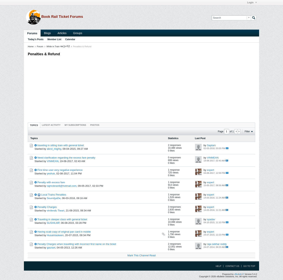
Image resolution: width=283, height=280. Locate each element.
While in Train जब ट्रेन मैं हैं (58, 46)
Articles (61, 33)
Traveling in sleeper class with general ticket (62, 219)
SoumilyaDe (54, 198)
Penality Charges (47, 207)
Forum (40, 46)
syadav (211, 219)
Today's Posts (36, 39)
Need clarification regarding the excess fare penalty (66, 157)
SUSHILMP (53, 222)
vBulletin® (239, 274)
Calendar (70, 39)
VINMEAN (52, 161)
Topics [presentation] (34, 125)
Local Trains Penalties (53, 194)
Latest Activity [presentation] (51, 125)
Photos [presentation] (94, 125)
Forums (32, 33)
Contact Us (232, 266)
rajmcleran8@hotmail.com (61, 185)
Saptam (211, 145)
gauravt (51, 247)
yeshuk (51, 173)
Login (252, 2)
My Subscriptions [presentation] (75, 125)
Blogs (47, 33)
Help (218, 266)
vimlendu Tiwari (55, 210)
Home (31, 46)
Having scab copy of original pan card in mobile (64, 231)
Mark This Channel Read (141, 255)
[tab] (34, 125)
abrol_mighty (54, 148)
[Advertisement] (141, 88)
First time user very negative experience (60, 170)
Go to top (249, 266)
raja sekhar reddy (217, 244)
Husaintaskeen (55, 235)
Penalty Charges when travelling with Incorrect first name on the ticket (76, 244)
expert (210, 170)
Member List (54, 39)
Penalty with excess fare (51, 182)
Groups (77, 33)
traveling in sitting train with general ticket (60, 145)
